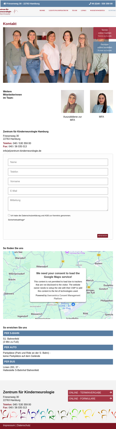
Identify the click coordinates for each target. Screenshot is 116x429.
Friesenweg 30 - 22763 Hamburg (21, 3)
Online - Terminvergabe (85, 392)
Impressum (9, 425)
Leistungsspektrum (58, 10)
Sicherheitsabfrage (16, 220)
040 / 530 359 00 (21, 143)
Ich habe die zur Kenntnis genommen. (41, 215)
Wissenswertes (97, 10)
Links (83, 10)
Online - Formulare (82, 398)
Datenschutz (23, 425)
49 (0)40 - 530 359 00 (101, 3)
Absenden (102, 236)
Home (42, 10)
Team (74, 10)
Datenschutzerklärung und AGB (35, 215)
